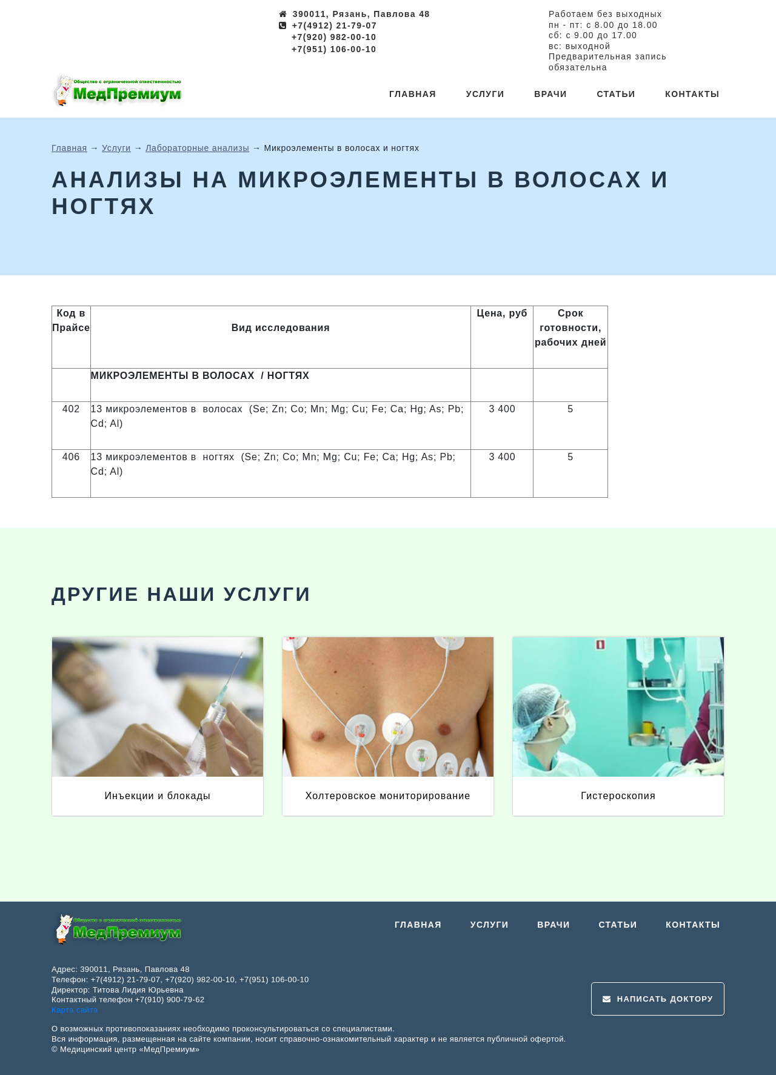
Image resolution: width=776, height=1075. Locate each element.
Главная (412, 94)
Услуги (485, 94)
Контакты (692, 94)
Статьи (616, 94)
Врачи (550, 94)
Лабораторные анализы (197, 148)
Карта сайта (75, 1009)
